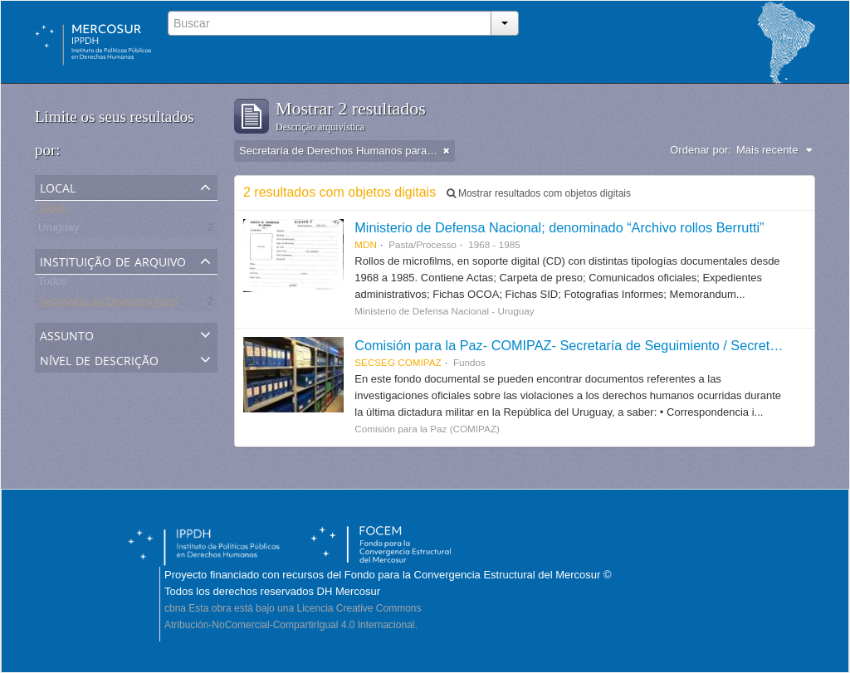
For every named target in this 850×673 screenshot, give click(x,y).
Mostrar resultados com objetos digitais (539, 193)
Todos (52, 210)
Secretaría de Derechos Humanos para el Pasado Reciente (180, 304)
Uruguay (58, 230)
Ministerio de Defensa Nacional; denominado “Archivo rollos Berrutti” (559, 227)
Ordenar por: (700, 150)
